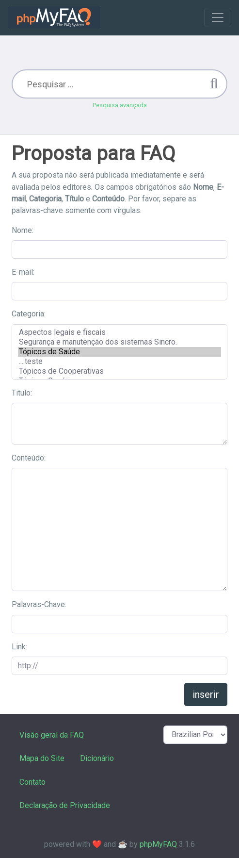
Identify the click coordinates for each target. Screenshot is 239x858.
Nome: (22, 230)
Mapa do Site (41, 758)
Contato (32, 782)
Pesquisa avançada (120, 105)
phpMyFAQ (158, 844)
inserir (205, 694)
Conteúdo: (29, 457)
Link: (19, 646)
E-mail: (23, 272)
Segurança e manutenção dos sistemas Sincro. (119, 342)
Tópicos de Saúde (119, 352)
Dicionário (97, 758)
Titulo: (22, 392)
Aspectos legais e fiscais (119, 332)
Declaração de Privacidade (64, 805)
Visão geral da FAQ (51, 735)
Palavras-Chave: (39, 604)
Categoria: (29, 313)
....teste (119, 361)
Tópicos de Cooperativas (119, 371)
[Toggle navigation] (217, 17)
